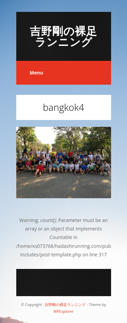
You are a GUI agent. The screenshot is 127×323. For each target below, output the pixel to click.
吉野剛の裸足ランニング (63, 36)
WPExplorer (64, 311)
